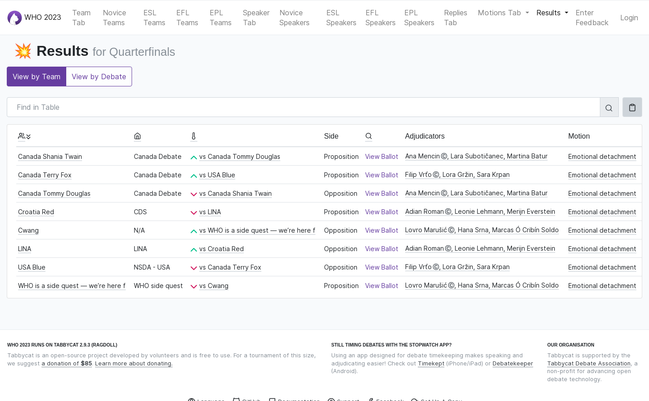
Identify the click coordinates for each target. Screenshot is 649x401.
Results (549, 12)
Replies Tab (455, 17)
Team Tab (81, 17)
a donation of (66, 363)
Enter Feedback (592, 17)
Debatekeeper (513, 363)
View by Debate (99, 76)
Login (629, 17)
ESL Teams (154, 17)
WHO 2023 (34, 17)
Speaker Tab (256, 17)
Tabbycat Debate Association (589, 363)
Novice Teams (114, 17)
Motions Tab (500, 12)
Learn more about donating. (134, 363)
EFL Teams (187, 17)
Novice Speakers (294, 17)
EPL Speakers (419, 17)
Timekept (431, 363)
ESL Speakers (341, 17)
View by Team (36, 76)
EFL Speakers (381, 17)
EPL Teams (221, 17)
